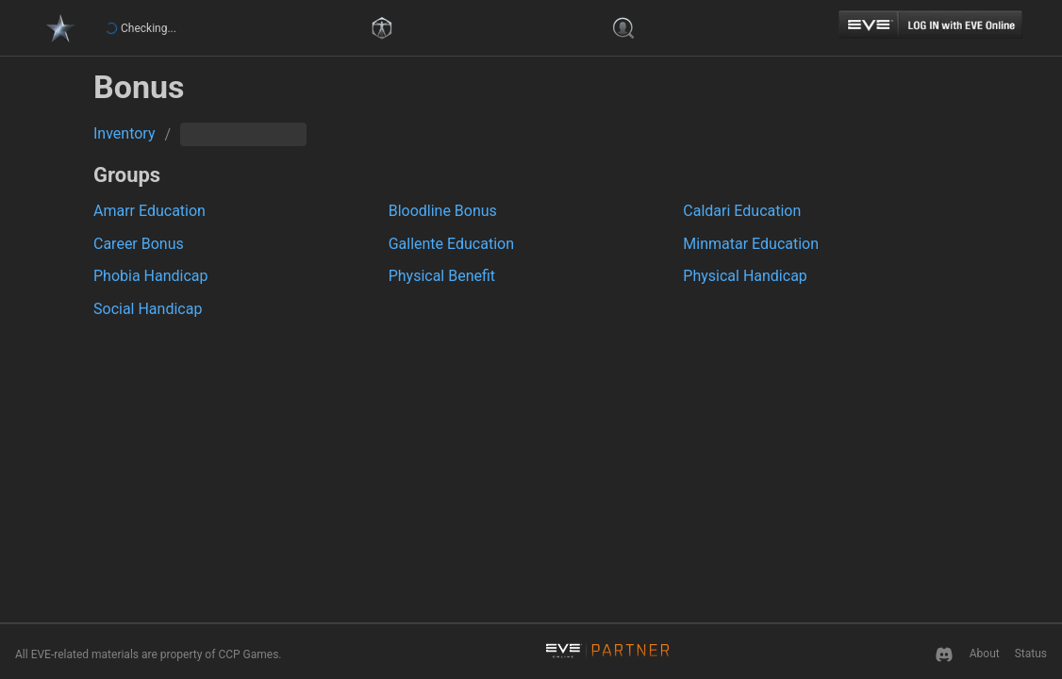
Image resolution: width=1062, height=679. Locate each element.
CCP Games (248, 654)
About (985, 653)
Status (1031, 653)
